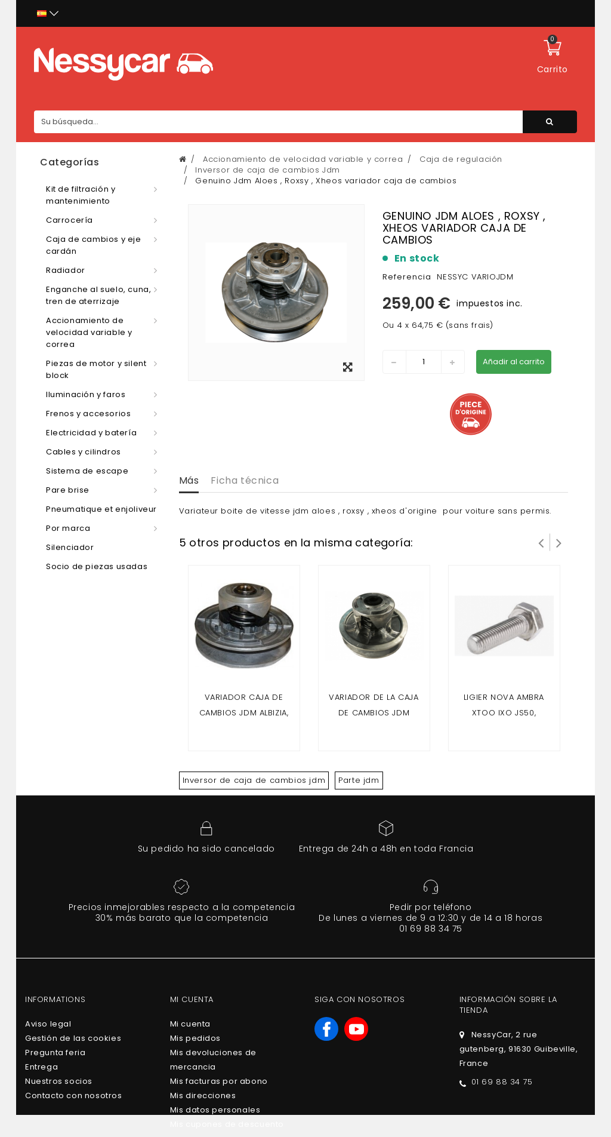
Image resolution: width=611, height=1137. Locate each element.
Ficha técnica (245, 480)
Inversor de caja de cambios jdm (254, 780)
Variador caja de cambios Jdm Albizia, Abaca (244, 713)
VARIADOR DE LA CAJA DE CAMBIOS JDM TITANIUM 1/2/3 (373, 713)
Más (189, 480)
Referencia (406, 276)
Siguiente (559, 542)
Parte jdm (358, 780)
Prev (541, 542)
